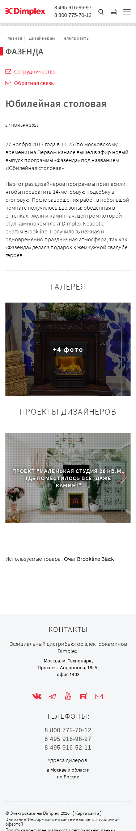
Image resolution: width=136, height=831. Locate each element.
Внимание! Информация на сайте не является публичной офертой (62, 821)
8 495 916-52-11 (67, 748)
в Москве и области (68, 770)
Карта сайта (87, 813)
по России (68, 776)
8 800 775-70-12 (73, 15)
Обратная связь (34, 82)
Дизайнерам (42, 38)
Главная (13, 38)
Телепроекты (76, 38)
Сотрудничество (35, 71)
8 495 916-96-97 (73, 7)
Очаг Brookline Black (89, 558)
